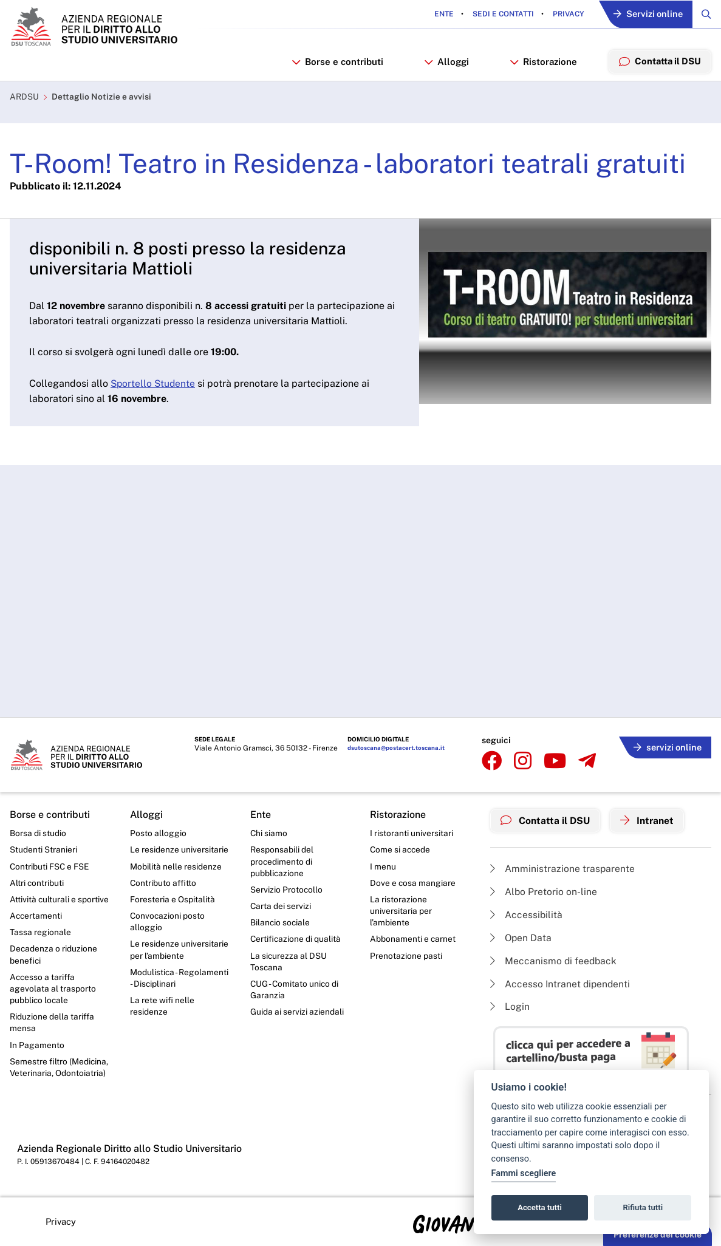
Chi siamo (269, 832)
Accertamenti (36, 916)
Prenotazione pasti (406, 956)
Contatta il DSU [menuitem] (659, 61)
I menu (383, 865)
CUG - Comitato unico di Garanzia (295, 991)
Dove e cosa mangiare (413, 882)
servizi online (666, 745)
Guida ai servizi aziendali (297, 1013)
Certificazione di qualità (296, 939)
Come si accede (401, 849)
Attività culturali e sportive (59, 899)
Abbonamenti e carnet (413, 939)
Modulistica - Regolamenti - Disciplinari (179, 979)
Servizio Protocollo (286, 889)
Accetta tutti (540, 1207)
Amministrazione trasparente (562, 867)
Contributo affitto (163, 882)
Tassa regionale (40, 933)
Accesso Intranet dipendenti (561, 983)
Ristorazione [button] (542, 63)
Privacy (564, 14)
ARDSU (24, 99)
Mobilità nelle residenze (176, 865)
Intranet (648, 819)
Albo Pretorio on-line (544, 890)
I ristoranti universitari (411, 832)
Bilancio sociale (280, 923)
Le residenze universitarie (179, 849)
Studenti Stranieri (43, 849)
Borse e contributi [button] (336, 63)
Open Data (521, 936)
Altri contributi (37, 882)
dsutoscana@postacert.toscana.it (391, 747)
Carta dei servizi (281, 906)
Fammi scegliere (523, 1173)
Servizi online (646, 15)
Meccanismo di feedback (554, 959)
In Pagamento (37, 1047)
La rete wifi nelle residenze (162, 1008)
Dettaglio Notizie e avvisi (101, 99)
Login (510, 1006)
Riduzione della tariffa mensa (52, 1024)
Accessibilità (526, 913)
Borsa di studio (38, 832)
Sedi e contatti (499, 14)
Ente (441, 14)
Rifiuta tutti (643, 1207)
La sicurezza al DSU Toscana (288, 962)
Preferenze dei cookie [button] (657, 1234)
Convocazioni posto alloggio (168, 922)
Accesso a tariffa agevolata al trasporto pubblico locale (53, 990)
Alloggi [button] (445, 63)
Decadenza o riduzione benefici (54, 955)
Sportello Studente (154, 385)
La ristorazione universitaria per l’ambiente (401, 911)
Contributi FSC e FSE (50, 865)
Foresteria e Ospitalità (172, 899)
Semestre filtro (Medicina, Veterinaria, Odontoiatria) (59, 1070)
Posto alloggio (158, 832)
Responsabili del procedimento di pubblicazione (281, 860)
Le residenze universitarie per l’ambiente (179, 950)
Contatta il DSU (546, 819)
